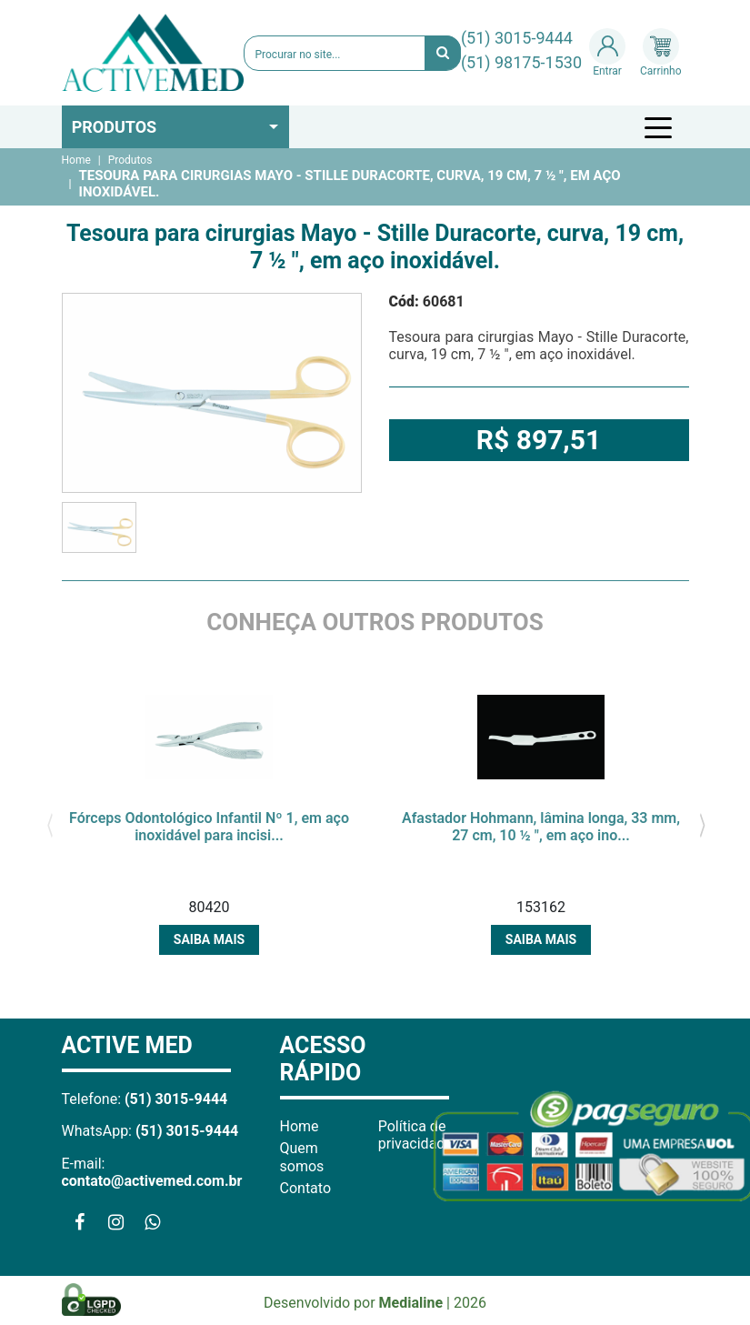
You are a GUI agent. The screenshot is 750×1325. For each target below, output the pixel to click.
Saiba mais (209, 939)
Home (76, 160)
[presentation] (50, 823)
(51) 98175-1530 (521, 62)
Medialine (411, 1302)
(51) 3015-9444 (517, 37)
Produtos (114, 126)
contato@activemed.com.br (152, 1180)
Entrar (607, 52)
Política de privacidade (415, 1135)
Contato (306, 1188)
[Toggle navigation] (661, 127)
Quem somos (302, 1156)
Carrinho (660, 52)
